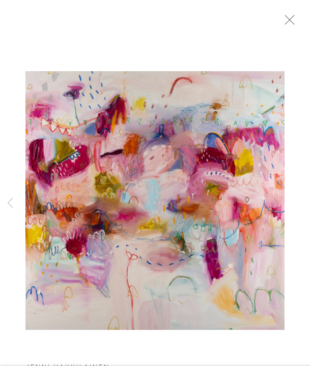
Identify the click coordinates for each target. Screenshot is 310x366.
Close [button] (297, 22)
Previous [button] (10, 203)
